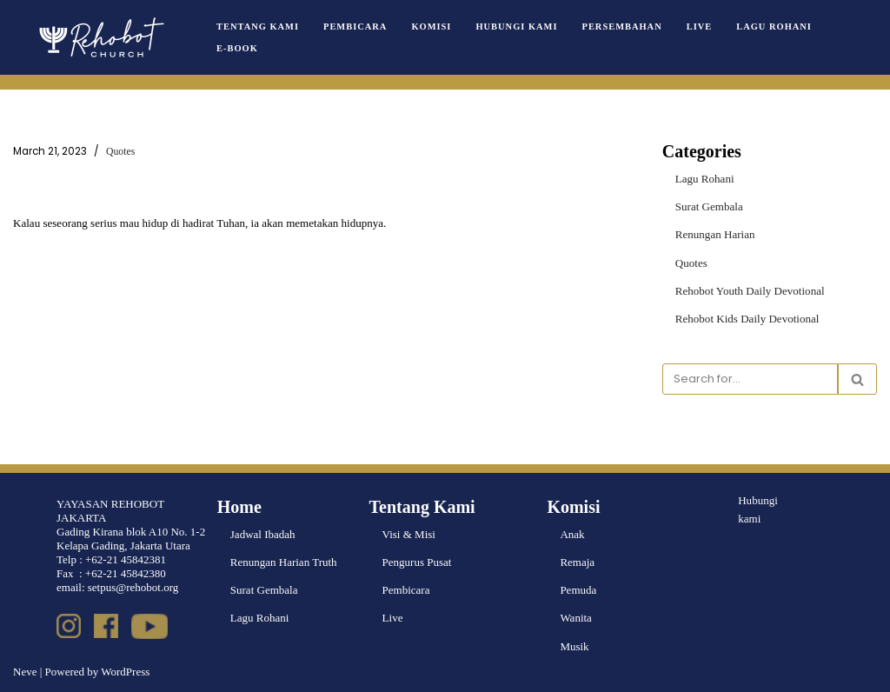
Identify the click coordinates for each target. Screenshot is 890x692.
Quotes (120, 151)
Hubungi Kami (516, 26)
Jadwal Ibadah (263, 534)
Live (697, 26)
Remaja (577, 562)
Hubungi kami (758, 509)
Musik (574, 645)
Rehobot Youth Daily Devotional (749, 289)
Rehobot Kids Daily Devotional (747, 318)
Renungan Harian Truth (283, 562)
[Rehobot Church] (100, 37)
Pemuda (578, 589)
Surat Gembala (709, 206)
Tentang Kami (257, 26)
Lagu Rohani (772, 26)
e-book (237, 48)
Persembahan (621, 26)
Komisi (431, 26)
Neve (25, 671)
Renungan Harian (714, 234)
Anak (572, 534)
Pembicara (355, 26)
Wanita (576, 617)
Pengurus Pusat (417, 562)
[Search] (750, 379)
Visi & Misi (408, 534)
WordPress (125, 671)
